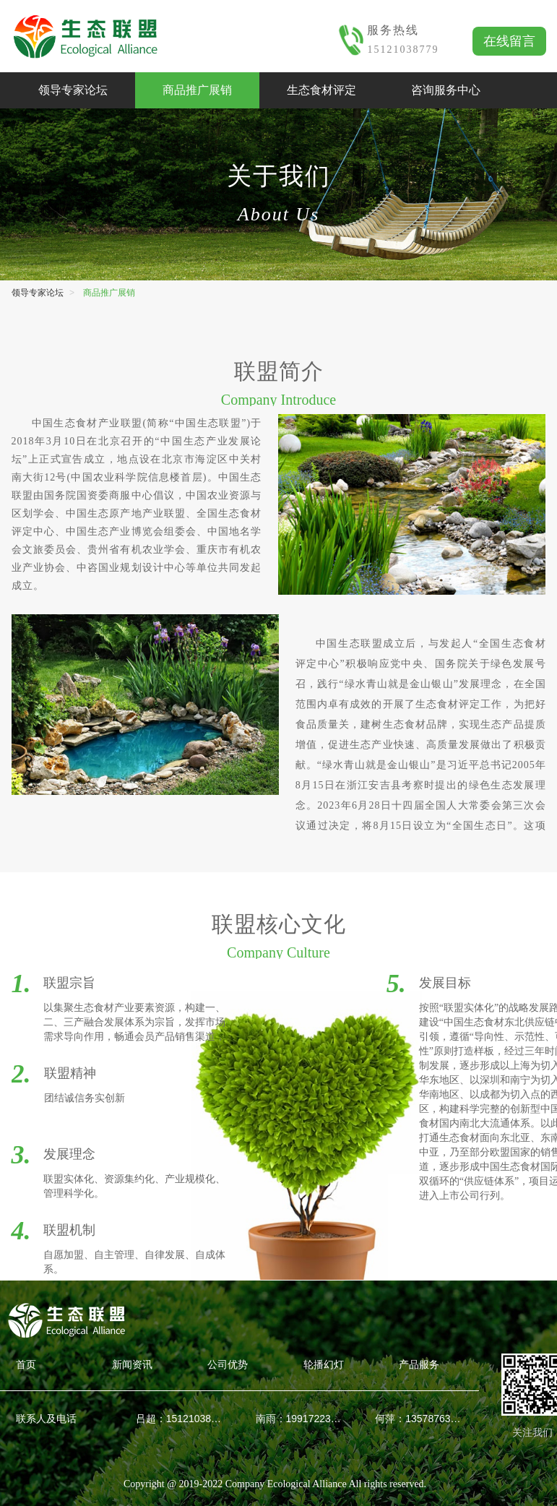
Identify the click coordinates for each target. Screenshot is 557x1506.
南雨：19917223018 (300, 1418)
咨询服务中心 (445, 90)
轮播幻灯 (323, 1364)
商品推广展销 (197, 90)
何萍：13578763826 (419, 1418)
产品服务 (419, 1364)
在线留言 (509, 41)
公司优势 (227, 1364)
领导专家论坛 (73, 90)
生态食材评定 (321, 90)
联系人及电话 (46, 1418)
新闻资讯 (132, 1364)
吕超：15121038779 (180, 1418)
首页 (26, 1364)
